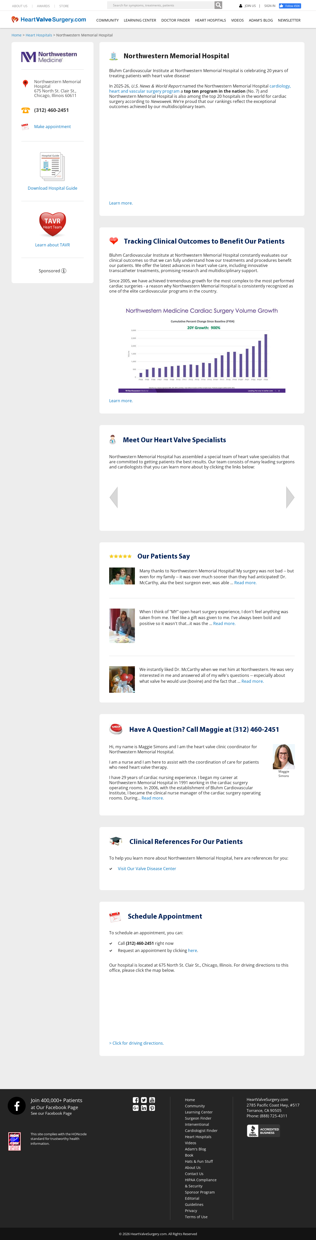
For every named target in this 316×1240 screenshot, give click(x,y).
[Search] (218, 5)
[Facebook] (292, 5)
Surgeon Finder (198, 1118)
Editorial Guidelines (194, 1201)
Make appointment (52, 126)
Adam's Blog (195, 1148)
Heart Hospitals (39, 35)
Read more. (245, 582)
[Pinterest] (152, 1108)
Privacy (191, 1210)
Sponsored (49, 271)
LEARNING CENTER (140, 20)
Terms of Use (196, 1216)
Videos (190, 1142)
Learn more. (121, 203)
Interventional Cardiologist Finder (201, 1127)
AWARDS (43, 6)
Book (189, 1154)
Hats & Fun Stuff (199, 1161)
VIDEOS (237, 20)
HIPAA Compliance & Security (201, 1182)
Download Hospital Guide (52, 188)
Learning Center (199, 1111)
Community (195, 1105)
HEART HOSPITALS (210, 20)
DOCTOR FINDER (175, 20)
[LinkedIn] (144, 1108)
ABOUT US (19, 6)
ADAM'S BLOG (261, 20)
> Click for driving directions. (136, 1043)
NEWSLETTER (289, 20)
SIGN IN (269, 5)
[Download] (52, 182)
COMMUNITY (107, 20)
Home (17, 35)
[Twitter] (144, 1100)
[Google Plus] (135, 1108)
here (192, 950)
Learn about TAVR (52, 245)
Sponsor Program (200, 1191)
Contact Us (194, 1173)
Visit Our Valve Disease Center (147, 868)
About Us (193, 1167)
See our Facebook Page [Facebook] (51, 1113)
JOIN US (247, 6)
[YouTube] (152, 1100)
